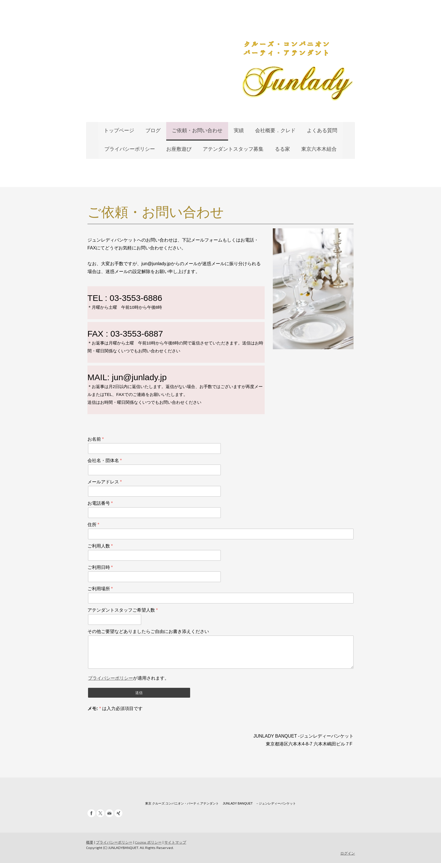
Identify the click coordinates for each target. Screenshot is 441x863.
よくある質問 (322, 130)
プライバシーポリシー (129, 149)
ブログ (153, 130)
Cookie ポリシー (147, 842)
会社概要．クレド (275, 130)
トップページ (119, 130)
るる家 (282, 149)
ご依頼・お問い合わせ (197, 130)
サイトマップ (175, 842)
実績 (239, 130)
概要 (89, 842)
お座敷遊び (179, 149)
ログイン (348, 853)
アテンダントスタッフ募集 (233, 149)
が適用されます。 (127, 678)
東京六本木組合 (319, 149)
